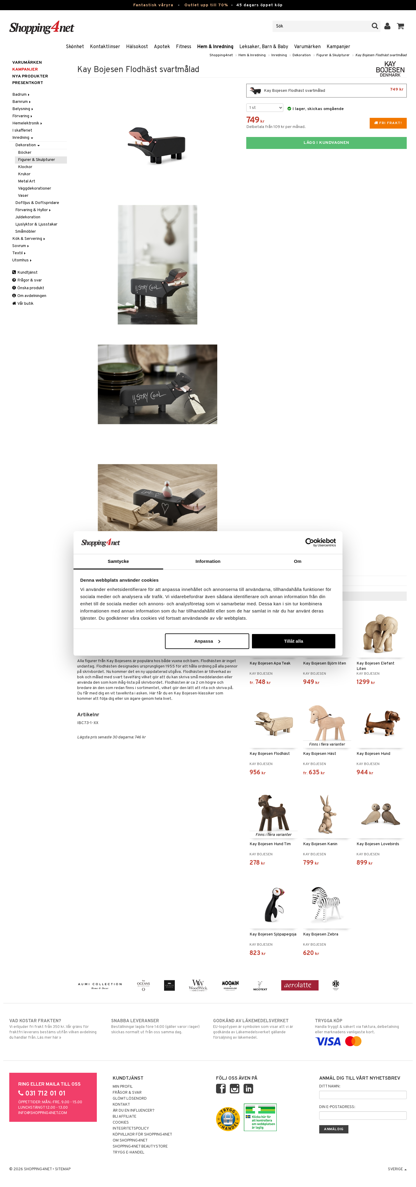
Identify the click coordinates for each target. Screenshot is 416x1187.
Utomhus (22, 260)
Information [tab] (208, 561)
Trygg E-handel (128, 1152)
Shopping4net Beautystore (140, 1146)
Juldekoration (27, 217)
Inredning (279, 55)
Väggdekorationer (34, 188)
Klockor (25, 167)
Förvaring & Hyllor (33, 210)
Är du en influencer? (134, 1110)
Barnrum (22, 101)
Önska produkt (28, 288)
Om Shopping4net (130, 1140)
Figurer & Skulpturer (333, 55)
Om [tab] (297, 561)
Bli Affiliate (124, 1116)
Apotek (162, 47)
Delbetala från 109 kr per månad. (276, 126)
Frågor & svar (27, 280)
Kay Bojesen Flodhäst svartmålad (381, 55)
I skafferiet (22, 130)
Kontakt (121, 1104)
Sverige (397, 1169)
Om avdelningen (29, 295)
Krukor (24, 174)
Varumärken (307, 47)
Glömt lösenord (130, 1098)
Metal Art (26, 181)
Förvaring (22, 116)
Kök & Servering (29, 238)
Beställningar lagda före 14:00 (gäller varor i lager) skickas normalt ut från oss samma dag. (157, 1026)
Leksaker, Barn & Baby (263, 47)
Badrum (21, 94)
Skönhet (75, 47)
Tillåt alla (293, 641)
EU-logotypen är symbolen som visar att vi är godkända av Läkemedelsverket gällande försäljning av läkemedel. (259, 1029)
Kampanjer (338, 47)
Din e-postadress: (337, 1107)
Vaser (23, 195)
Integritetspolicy (131, 1128)
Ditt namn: (329, 1086)
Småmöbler (25, 231)
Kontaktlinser (105, 47)
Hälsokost (137, 47)
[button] (400, 26)
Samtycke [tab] (118, 561)
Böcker (24, 152)
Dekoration (302, 55)
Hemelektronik (27, 123)
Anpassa (207, 641)
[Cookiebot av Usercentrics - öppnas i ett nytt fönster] (310, 542)
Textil (19, 253)
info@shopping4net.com (42, 1113)
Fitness (183, 47)
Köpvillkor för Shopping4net (142, 1134)
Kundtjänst (25, 272)
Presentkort (27, 83)
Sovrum (21, 246)
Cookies (121, 1122)
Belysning (23, 109)
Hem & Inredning (215, 47)
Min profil (123, 1086)
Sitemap (63, 1169)
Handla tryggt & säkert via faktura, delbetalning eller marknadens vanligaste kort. (361, 1031)
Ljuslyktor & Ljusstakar (36, 224)
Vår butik (22, 303)
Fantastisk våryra (153, 5)
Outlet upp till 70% (206, 5)
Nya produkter (30, 76)
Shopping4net (221, 55)
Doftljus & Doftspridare (37, 202)
